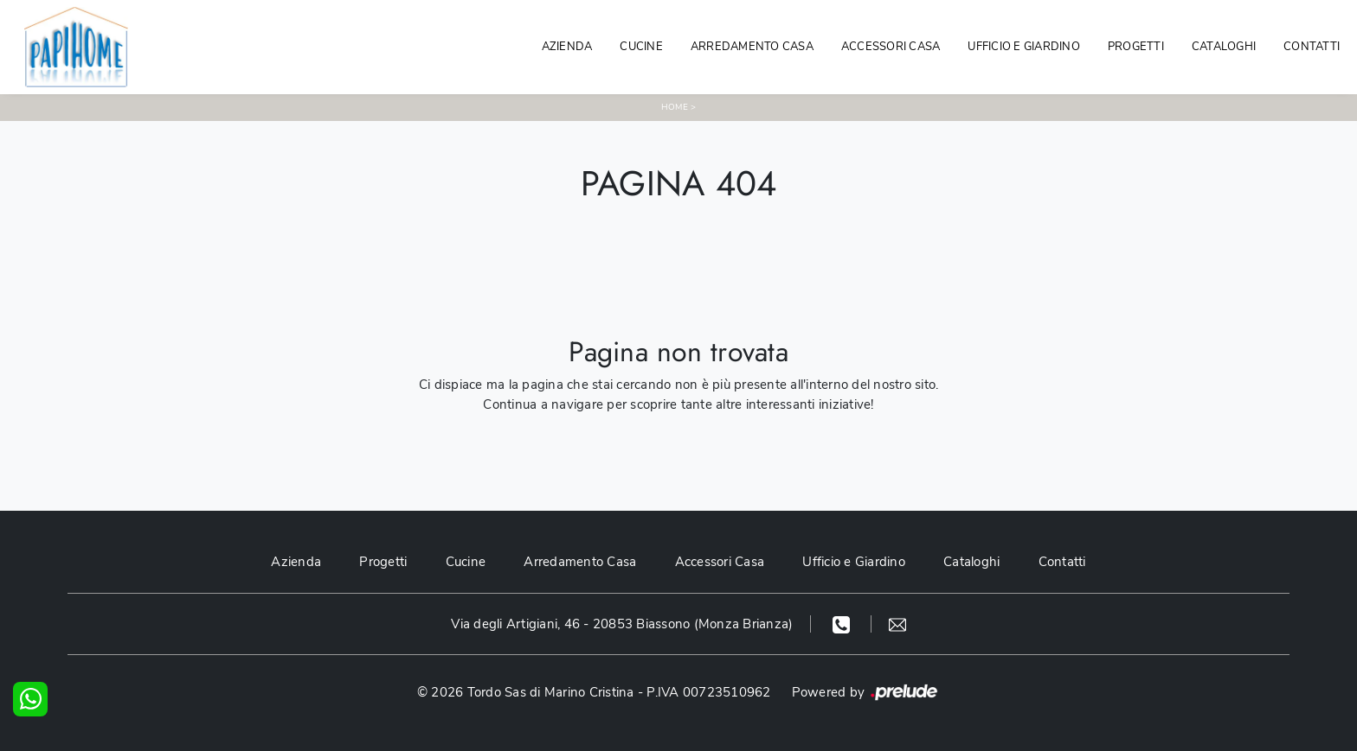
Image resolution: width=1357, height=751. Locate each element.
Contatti (1311, 46)
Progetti (1136, 46)
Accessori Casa (891, 46)
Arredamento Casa (752, 46)
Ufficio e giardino (1024, 46)
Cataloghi (1224, 46)
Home (674, 107)
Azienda (567, 46)
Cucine (641, 46)
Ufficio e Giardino (853, 561)
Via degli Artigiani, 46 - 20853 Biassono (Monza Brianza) (622, 624)
